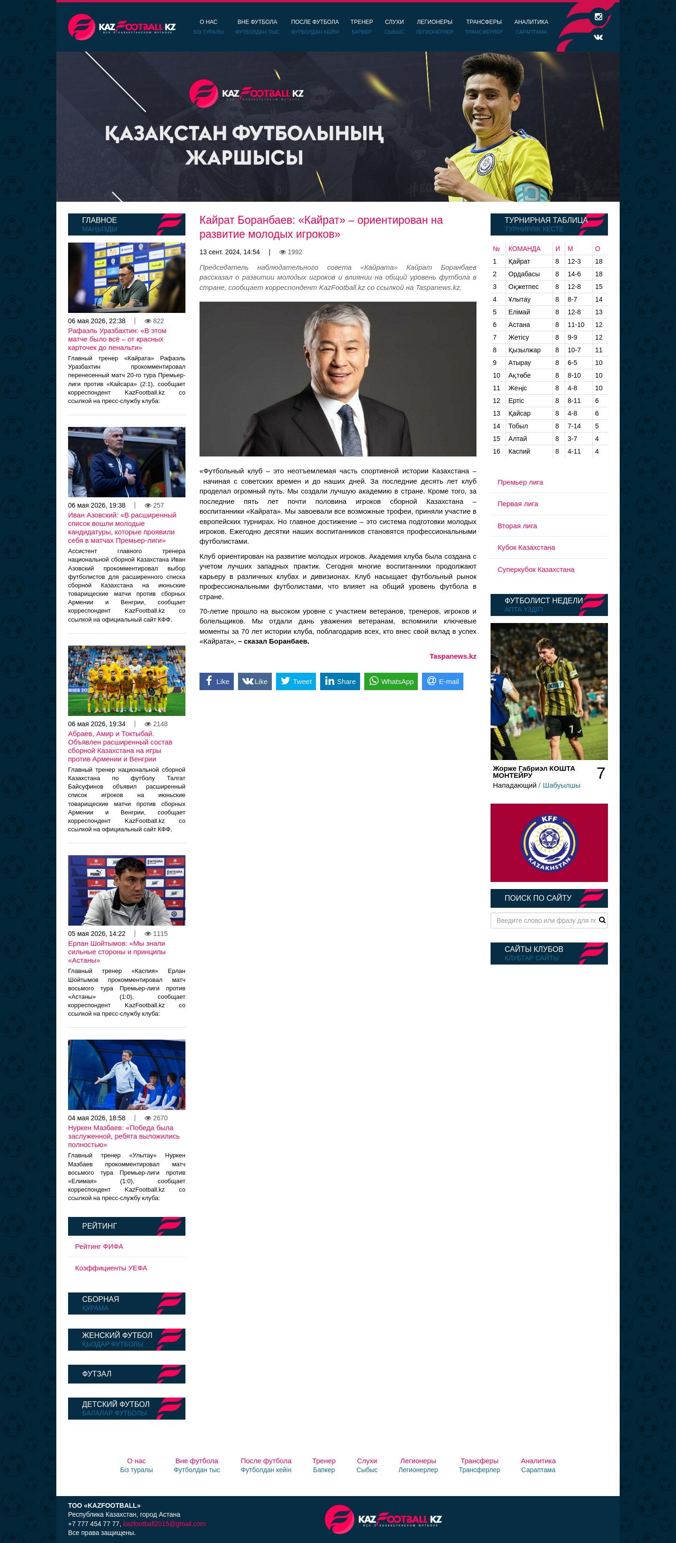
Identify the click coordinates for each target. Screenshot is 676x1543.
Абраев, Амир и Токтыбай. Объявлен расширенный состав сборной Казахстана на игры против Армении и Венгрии (120, 746)
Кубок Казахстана (526, 547)
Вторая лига (517, 526)
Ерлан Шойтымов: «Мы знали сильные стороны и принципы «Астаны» (117, 951)
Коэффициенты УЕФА (111, 1268)
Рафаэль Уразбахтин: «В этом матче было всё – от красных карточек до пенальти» (117, 339)
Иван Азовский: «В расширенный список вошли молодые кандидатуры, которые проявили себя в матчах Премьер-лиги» (122, 527)
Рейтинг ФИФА (99, 1246)
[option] (338, 127)
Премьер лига (520, 482)
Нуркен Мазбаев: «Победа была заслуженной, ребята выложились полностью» (124, 1136)
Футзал (96, 1374)
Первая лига (518, 504)
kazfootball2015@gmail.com (164, 1524)
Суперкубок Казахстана (536, 569)
